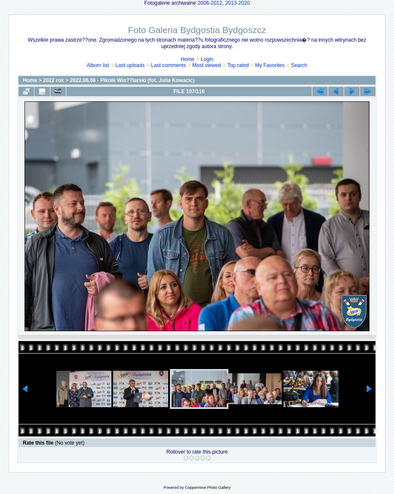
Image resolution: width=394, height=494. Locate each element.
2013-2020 (237, 3)
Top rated (238, 65)
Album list (98, 65)
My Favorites (270, 65)
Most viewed (206, 65)
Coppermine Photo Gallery (208, 487)
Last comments (168, 65)
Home (187, 59)
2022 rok (53, 80)
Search (299, 65)
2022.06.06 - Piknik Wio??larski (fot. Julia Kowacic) (132, 80)
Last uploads (130, 65)
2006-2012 (209, 3)
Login (207, 59)
